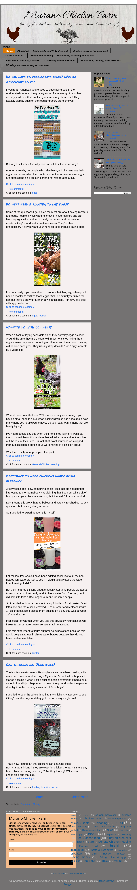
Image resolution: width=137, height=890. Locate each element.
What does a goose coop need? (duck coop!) (115, 81)
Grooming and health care (60, 60)
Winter (35, 653)
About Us (23, 50)
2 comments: (16, 460)
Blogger (68, 884)
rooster (42, 315)
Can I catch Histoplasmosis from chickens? (116, 135)
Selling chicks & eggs (112, 857)
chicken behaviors (105, 815)
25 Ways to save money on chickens (27, 65)
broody (86, 815)
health (115, 846)
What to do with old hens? (29, 327)
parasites (122, 850)
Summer (75, 861)
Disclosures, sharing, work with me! (100, 60)
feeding (36, 787)
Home (9, 50)
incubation (77, 849)
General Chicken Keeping (46, 464)
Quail (94, 854)
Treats (105, 861)
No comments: (17, 189)
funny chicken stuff (119, 838)
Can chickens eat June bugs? (30, 664)
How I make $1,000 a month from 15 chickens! (116, 108)
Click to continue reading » (20, 184)
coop (119, 822)
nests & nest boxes (102, 850)
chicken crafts (93, 818)
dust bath (123, 830)
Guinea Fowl (88, 846)
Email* (12, 840)
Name (11, 850)
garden (80, 842)
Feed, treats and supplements (22, 60)
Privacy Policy (76, 873)
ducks (110, 830)
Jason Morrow (106, 881)
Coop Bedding (79, 826)
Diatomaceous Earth (92, 830)
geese (91, 842)
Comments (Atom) (30, 804)
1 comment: (15, 649)
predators (77, 853)
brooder (74, 815)
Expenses (111, 834)
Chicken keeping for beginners (90, 50)
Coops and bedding (41, 55)
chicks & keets (80, 823)
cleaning (102, 823)
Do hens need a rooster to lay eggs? (37, 204)
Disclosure (58, 873)
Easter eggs (77, 834)
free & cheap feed (50, 787)
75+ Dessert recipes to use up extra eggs (117, 161)
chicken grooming (117, 818)
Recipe (107, 853)
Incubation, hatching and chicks (75, 55)
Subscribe (41, 862)
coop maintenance (104, 826)
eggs (34, 192)
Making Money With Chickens (50, 50)
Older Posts (79, 797)
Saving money (80, 857)
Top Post (89, 860)
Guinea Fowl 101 (15, 55)
